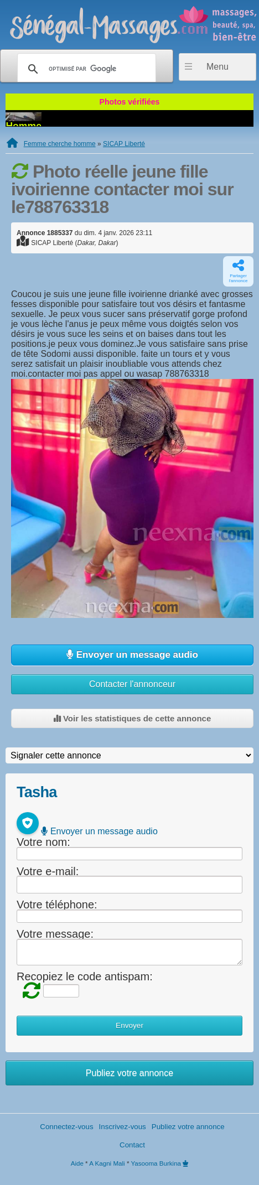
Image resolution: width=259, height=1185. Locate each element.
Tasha (36, 792)
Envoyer (129, 1025)
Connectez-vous (66, 1126)
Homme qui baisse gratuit (129, 117)
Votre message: (55, 934)
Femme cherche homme (60, 144)
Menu (217, 66)
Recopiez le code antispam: (85, 976)
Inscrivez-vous (122, 1126)
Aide (77, 1163)
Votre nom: (43, 842)
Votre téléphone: (57, 904)
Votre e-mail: (48, 871)
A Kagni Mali (107, 1163)
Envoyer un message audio (132, 654)
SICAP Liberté (124, 144)
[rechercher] (85, 69)
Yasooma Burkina (156, 1163)
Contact (132, 1145)
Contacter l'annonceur (132, 684)
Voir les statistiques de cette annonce (132, 718)
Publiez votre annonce (129, 1073)
